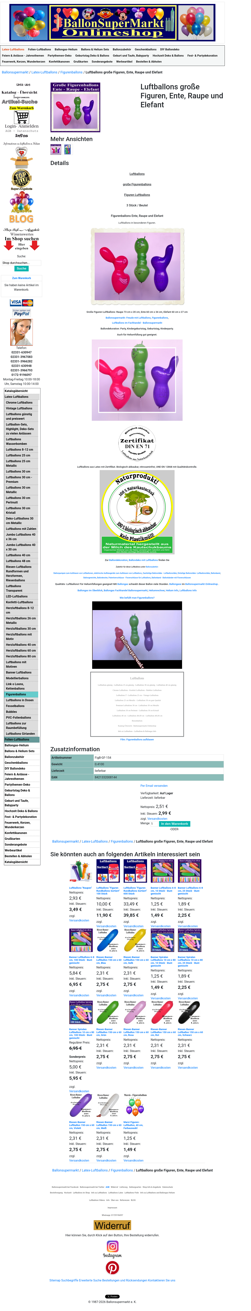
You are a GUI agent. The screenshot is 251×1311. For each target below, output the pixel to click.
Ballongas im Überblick (90, 590)
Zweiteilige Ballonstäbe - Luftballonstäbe (160, 573)
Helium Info (172, 590)
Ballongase (175, 584)
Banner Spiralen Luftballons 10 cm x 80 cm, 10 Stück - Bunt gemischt (163, 961)
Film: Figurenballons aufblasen (137, 739)
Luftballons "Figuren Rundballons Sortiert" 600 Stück (135, 890)
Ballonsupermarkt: (116, 317)
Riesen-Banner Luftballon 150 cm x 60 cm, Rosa (136, 1032)
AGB (107, 1187)
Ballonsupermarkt (15, 72)
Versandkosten (157, 818)
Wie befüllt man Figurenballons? (137, 597)
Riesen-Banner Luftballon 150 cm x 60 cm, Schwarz (190, 1032)
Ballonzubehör (152, 567)
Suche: (21, 256)
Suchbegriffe (69, 1280)
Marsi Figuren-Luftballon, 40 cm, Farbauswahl (133, 1125)
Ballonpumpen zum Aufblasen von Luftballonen (73, 573)
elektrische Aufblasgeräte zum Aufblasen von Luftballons (118, 573)
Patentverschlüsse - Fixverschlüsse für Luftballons (129, 578)
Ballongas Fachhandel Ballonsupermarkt (126, 590)
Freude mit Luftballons (138, 317)
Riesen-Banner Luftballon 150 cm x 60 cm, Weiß (109, 1125)
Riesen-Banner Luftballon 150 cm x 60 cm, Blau (109, 960)
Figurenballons (72, 72)
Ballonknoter (102, 578)
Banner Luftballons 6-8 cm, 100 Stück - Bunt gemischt (81, 960)
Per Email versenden (154, 786)
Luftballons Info (188, 590)
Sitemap (55, 1280)
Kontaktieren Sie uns (161, 1280)
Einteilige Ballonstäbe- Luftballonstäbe (194, 573)
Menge (145, 823)
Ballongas (122, 584)
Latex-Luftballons (44, 72)
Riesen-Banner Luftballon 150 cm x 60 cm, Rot (163, 1032)
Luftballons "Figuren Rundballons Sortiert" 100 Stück (108, 890)
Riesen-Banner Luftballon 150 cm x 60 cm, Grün (109, 1032)
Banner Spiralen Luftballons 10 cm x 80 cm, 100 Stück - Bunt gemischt (81, 1033)
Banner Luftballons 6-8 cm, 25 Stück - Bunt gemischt (190, 890)
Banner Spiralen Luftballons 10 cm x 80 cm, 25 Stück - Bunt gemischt (190, 961)
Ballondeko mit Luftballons (143, 560)
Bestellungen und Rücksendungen (124, 1280)
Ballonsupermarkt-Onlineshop (201, 584)
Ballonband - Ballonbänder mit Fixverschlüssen (171, 578)
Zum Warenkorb (21, 278)
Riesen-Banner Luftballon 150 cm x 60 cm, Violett (81, 1125)
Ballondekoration (118, 560)
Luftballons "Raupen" (80, 887)
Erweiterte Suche (90, 1280)
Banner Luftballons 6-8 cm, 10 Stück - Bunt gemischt (163, 890)
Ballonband (215, 573)
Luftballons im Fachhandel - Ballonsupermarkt (137, 322)
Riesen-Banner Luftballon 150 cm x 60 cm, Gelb (136, 960)
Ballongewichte (89, 578)
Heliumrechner (157, 590)
